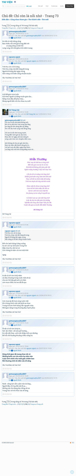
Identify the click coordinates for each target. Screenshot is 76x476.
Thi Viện (7, 1)
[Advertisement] (38, 23)
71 (21, 56)
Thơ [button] (47, 6)
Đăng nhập (69, 6)
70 (18, 56)
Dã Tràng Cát (14, 138)
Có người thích (15, 65)
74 (28, 56)
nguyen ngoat (14, 84)
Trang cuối (40, 56)
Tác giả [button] (40, 6)
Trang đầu (5, 56)
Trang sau (33, 56)
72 (23, 56)
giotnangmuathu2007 (17, 59)
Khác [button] (62, 6)
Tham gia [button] (54, 6)
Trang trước (12, 56)
